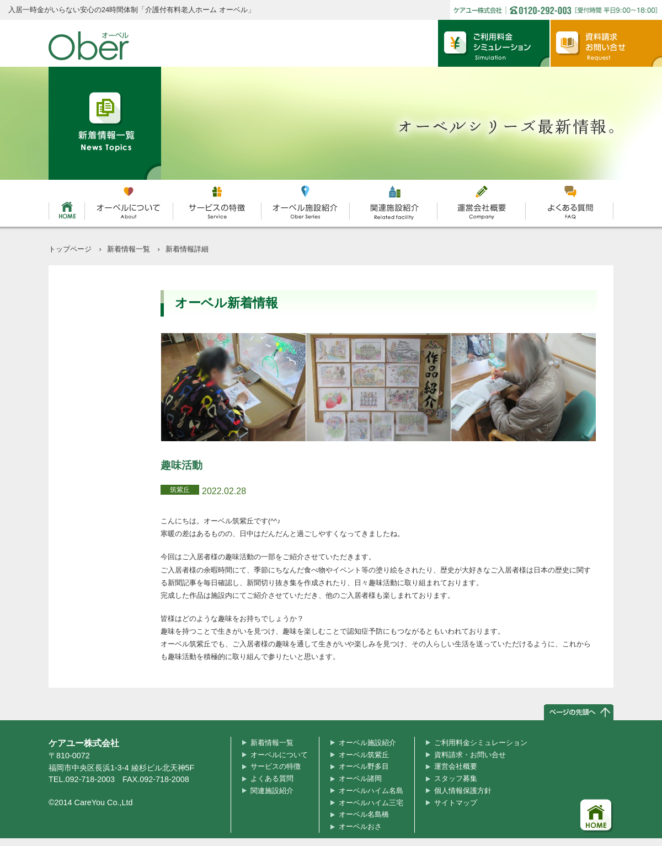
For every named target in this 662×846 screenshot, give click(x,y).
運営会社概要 (455, 766)
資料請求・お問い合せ (470, 755)
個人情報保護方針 (463, 790)
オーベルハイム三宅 (371, 803)
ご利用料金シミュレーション (480, 742)
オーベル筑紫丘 (364, 755)
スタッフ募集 (455, 778)
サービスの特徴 (275, 766)
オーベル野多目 (364, 766)
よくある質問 (271, 778)
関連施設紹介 (271, 790)
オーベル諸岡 (360, 778)
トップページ (70, 249)
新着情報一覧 (128, 249)
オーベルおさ (360, 826)
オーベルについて (279, 755)
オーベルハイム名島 (371, 790)
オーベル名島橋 (364, 814)
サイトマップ (455, 803)
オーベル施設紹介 (367, 742)
